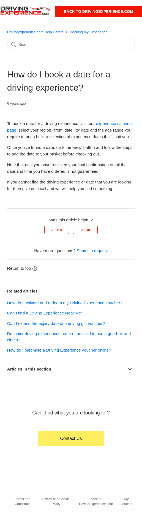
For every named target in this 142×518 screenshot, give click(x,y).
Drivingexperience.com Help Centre (35, 32)
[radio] (56, 230)
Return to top (22, 268)
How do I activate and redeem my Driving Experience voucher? (64, 302)
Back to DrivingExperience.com (98, 11)
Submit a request (92, 250)
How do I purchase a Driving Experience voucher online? (59, 350)
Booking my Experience (89, 32)
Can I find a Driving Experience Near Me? (45, 313)
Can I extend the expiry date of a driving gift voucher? (56, 323)
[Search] (71, 44)
